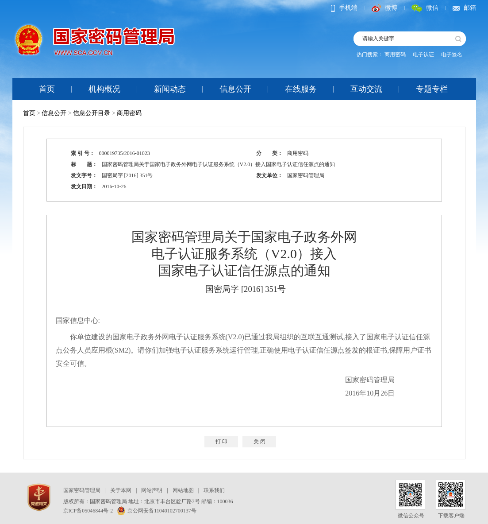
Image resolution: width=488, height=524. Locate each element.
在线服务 (301, 89)
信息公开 (235, 89)
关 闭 (259, 442)
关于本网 (120, 490)
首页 (47, 89)
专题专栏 (432, 89)
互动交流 (366, 89)
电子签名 (451, 54)
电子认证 (423, 54)
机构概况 (104, 89)
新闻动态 (170, 89)
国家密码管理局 (81, 490)
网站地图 (183, 490)
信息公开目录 (91, 113)
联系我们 (214, 490)
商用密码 (395, 54)
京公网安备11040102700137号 (156, 510)
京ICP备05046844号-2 (88, 511)
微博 (384, 7)
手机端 (344, 7)
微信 (424, 7)
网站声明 (151, 490)
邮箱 (464, 7)
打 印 (221, 442)
